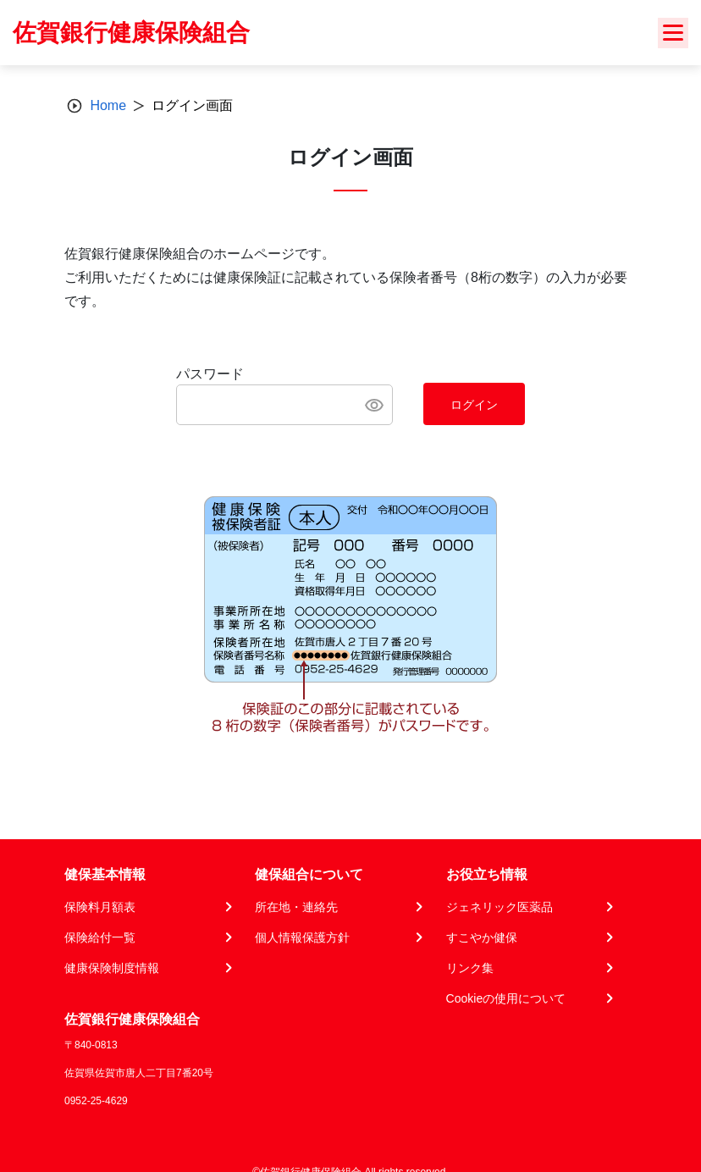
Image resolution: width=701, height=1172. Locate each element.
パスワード (210, 374)
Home (108, 105)
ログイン (474, 405)
